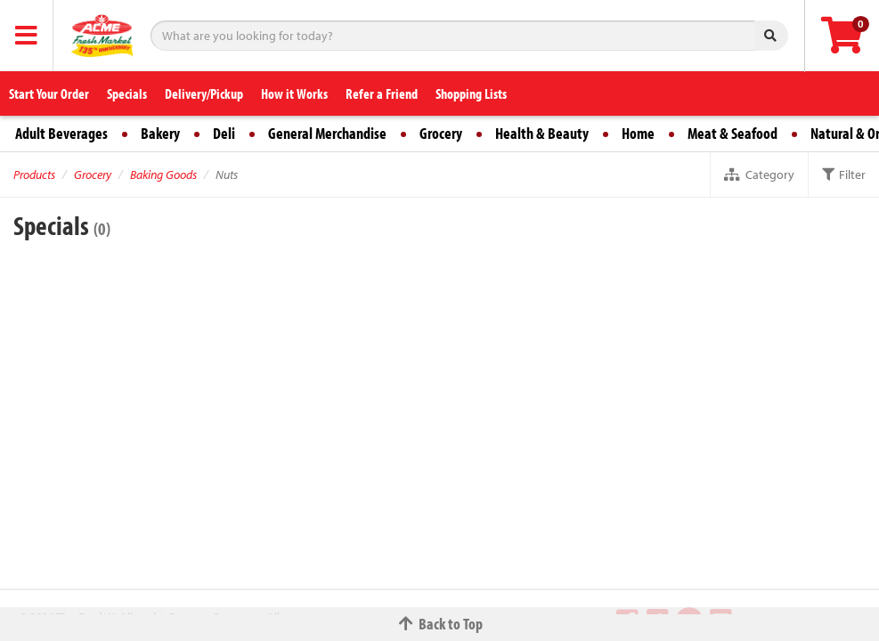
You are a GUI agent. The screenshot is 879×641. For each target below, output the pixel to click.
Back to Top (440, 623)
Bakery (160, 133)
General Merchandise (327, 133)
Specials (127, 93)
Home (638, 133)
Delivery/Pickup (204, 93)
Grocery (440, 133)
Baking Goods (163, 174)
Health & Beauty (542, 133)
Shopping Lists (471, 93)
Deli (224, 133)
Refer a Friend (382, 93)
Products (34, 174)
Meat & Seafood (732, 133)
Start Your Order (49, 93)
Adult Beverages (61, 133)
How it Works (294, 93)
